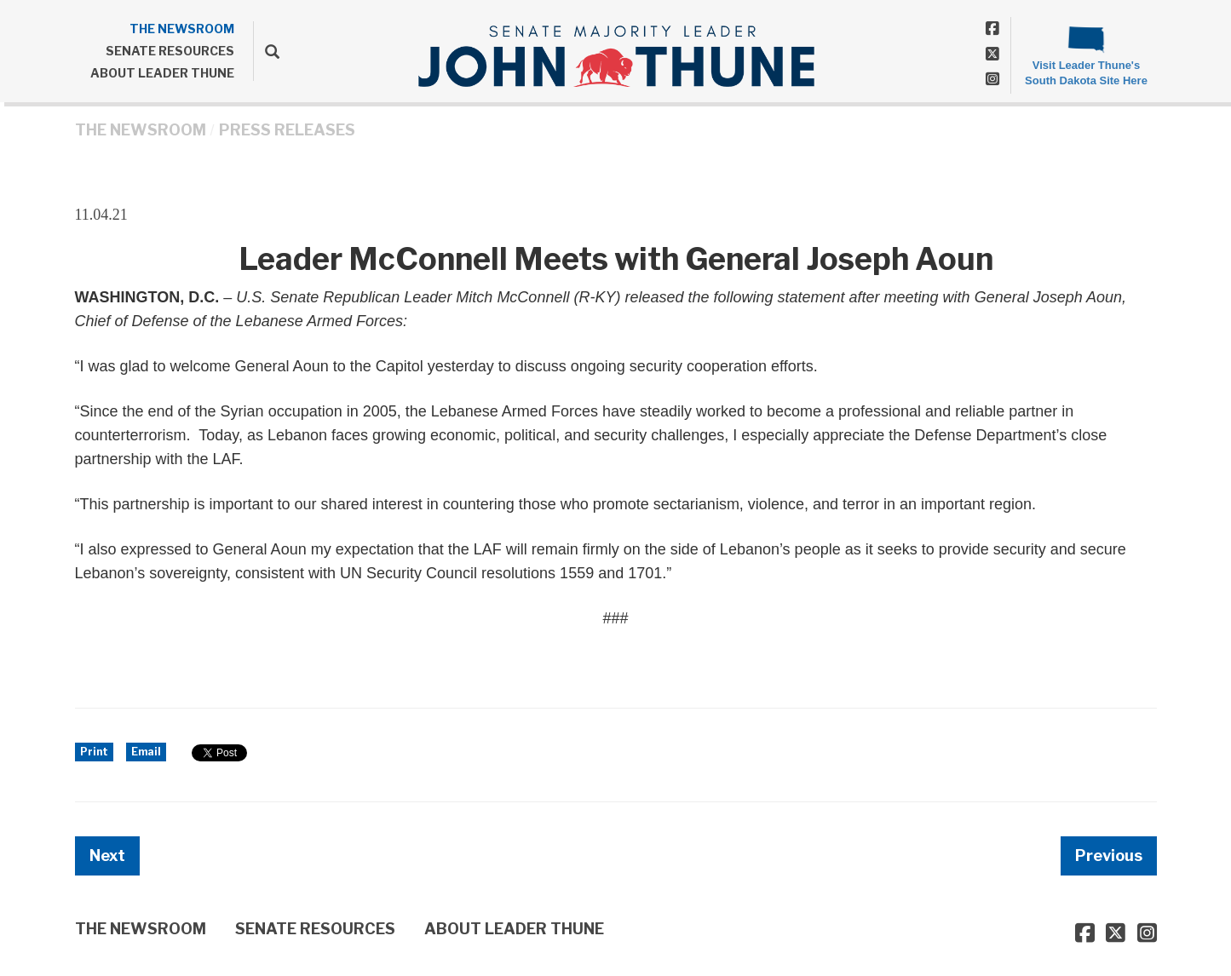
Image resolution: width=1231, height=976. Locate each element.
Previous (1108, 855)
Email (146, 751)
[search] (266, 51)
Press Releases (287, 130)
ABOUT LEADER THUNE (162, 73)
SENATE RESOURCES (170, 50)
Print (94, 751)
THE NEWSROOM (181, 28)
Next (107, 855)
